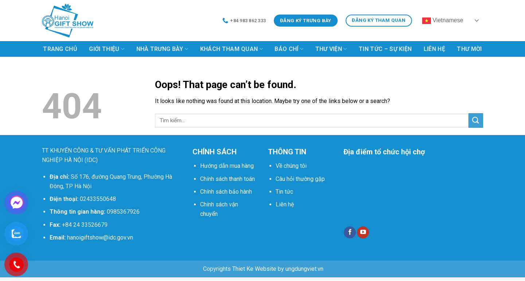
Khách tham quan (231, 49)
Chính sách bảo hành (226, 191)
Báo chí (289, 49)
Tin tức (284, 191)
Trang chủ (60, 48)
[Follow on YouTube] (363, 232)
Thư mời (469, 48)
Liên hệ (434, 48)
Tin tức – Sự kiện (385, 48)
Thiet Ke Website (254, 268)
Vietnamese (442, 20)
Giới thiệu (106, 49)
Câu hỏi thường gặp (300, 178)
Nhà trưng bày (162, 49)
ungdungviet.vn (304, 268)
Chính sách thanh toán (227, 178)
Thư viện (331, 49)
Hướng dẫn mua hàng (227, 165)
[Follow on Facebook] (350, 232)
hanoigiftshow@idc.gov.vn (100, 237)
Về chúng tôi (291, 165)
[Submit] (475, 120)
